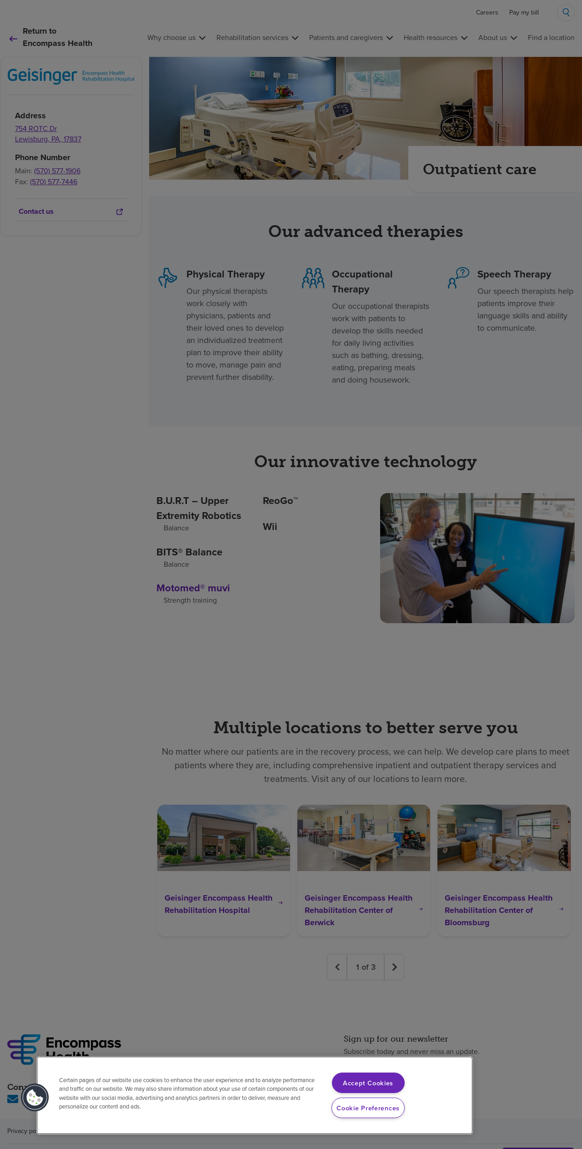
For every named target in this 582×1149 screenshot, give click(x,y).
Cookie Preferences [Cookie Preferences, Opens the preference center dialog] (368, 1108)
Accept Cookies (368, 1083)
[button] (35, 1097)
